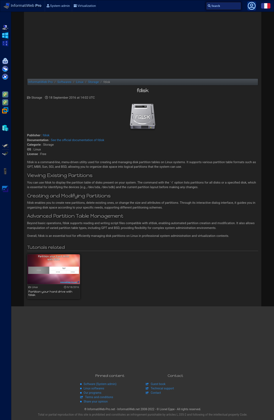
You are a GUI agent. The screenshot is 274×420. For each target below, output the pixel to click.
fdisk (46, 135)
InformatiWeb (22, 6)
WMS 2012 (5, 27)
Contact (156, 392)
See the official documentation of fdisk (77, 140)
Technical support (162, 388)
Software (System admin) (100, 384)
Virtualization (85, 6)
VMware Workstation (5, 110)
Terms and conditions (99, 397)
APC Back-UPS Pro (5, 171)
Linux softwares (94, 388)
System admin (58, 6)
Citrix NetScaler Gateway (5, 60)
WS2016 (5, 43)
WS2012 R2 (5, 35)
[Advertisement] (142, 45)
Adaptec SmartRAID (5, 145)
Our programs (92, 392)
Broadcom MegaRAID (5, 153)
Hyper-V (5, 127)
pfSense (5, 188)
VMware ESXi (5, 94)
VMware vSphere (5, 102)
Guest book (158, 384)
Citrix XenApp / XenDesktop (5, 68)
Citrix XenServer (5, 76)
